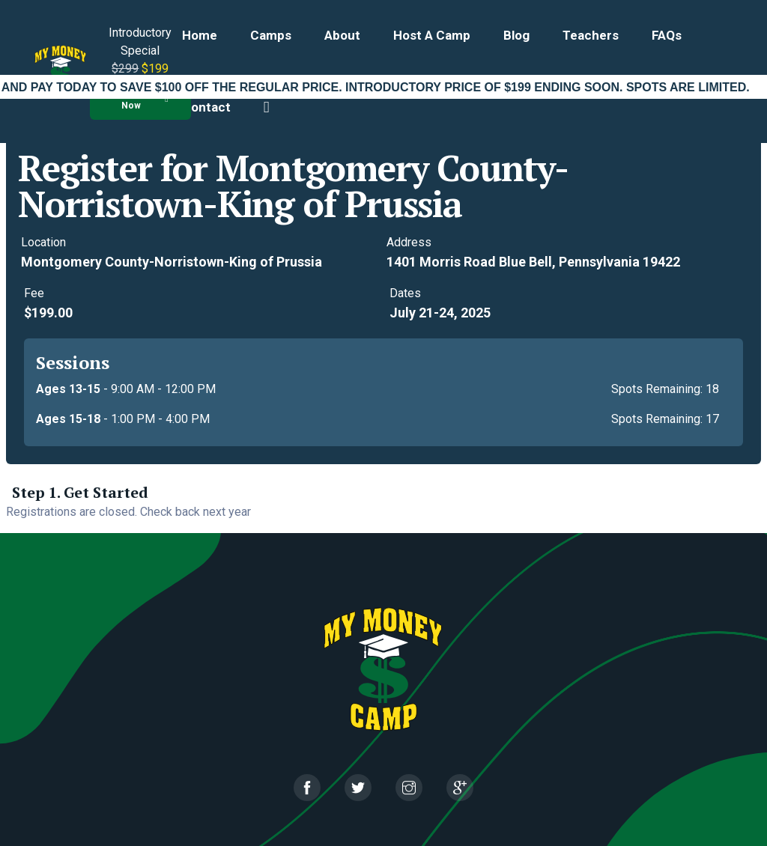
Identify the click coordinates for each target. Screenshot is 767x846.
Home (199, 35)
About (342, 35)
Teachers (591, 35)
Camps (270, 35)
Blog (516, 35)
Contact (206, 107)
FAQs (667, 35)
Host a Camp (431, 35)
